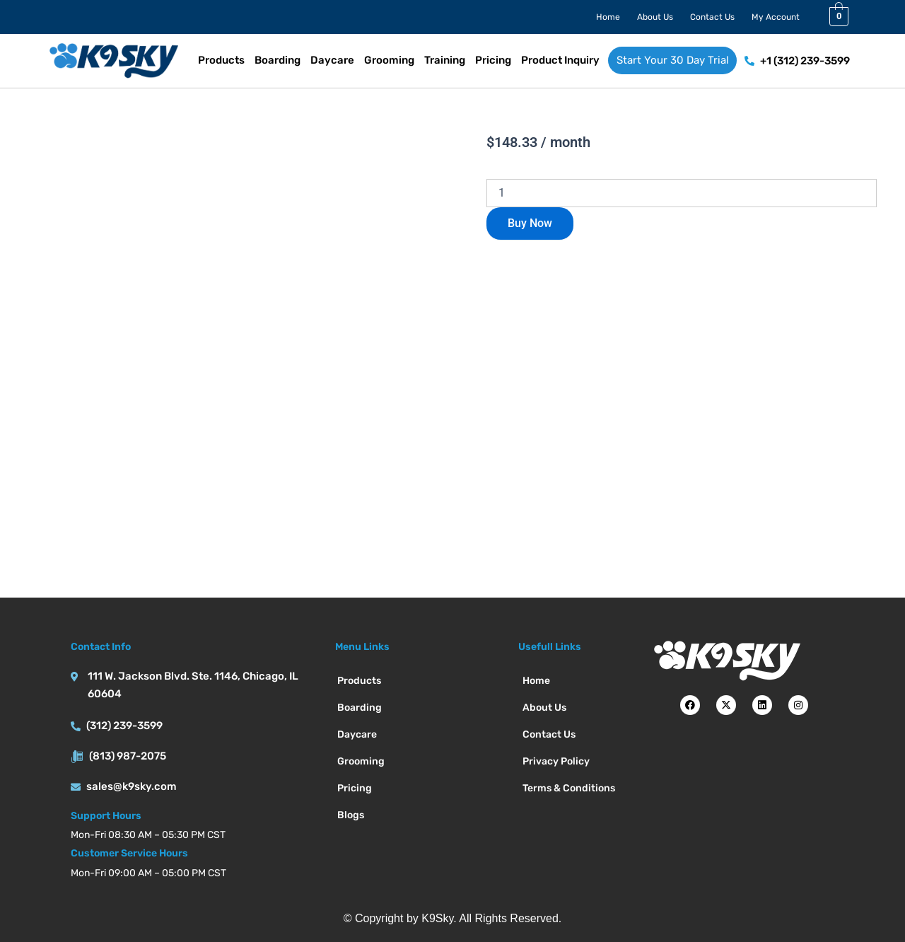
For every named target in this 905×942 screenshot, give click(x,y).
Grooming (389, 60)
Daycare (332, 60)
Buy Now (530, 223)
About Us (655, 17)
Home (608, 17)
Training (444, 60)
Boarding (277, 60)
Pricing (493, 60)
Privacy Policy (556, 761)
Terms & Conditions (568, 788)
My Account (776, 17)
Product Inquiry (560, 60)
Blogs (350, 815)
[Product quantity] (681, 193)
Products (221, 60)
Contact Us (712, 17)
